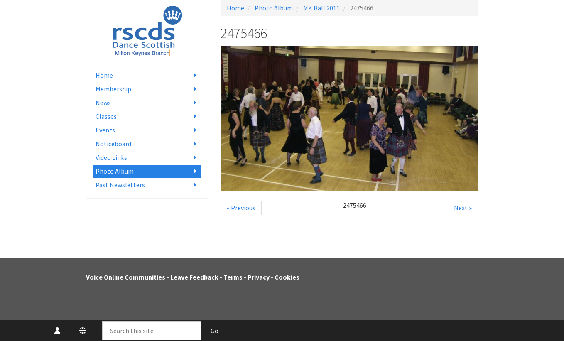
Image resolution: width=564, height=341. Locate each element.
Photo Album (147, 171)
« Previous (241, 208)
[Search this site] (151, 330)
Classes (147, 116)
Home (147, 75)
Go (214, 330)
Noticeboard (147, 144)
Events (147, 130)
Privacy (259, 277)
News (147, 103)
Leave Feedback (194, 277)
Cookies (287, 277)
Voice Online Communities (125, 277)
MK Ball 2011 (321, 8)
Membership (147, 89)
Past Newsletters (147, 185)
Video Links (147, 157)
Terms (233, 277)
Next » (463, 208)
